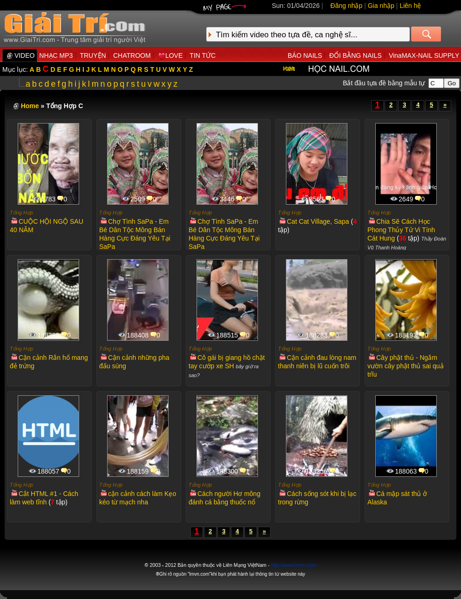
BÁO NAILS (305, 55)
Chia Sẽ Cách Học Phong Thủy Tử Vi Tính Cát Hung (401, 230)
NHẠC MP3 (56, 55)
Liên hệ (410, 5)
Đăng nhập (347, 5)
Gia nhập (381, 5)
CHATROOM (132, 55)
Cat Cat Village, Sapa (314, 221)
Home (30, 106)
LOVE (170, 55)
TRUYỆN (93, 55)
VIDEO (19, 55)
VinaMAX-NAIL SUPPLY (424, 55)
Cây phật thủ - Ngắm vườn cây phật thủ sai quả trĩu (405, 366)
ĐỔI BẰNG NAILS (355, 55)
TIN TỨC (203, 55)
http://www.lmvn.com (294, 565)
